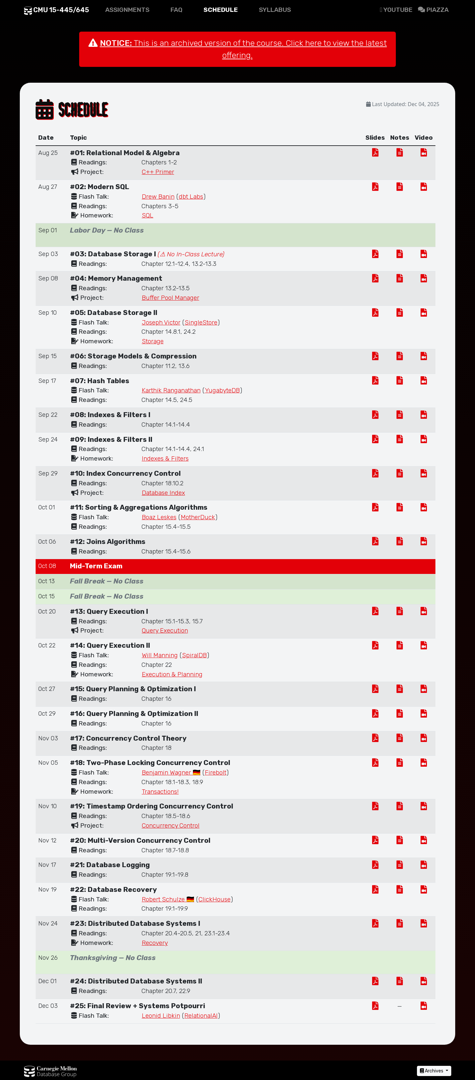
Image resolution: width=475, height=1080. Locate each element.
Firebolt (215, 772)
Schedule (221, 10)
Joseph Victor (161, 322)
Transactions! (160, 791)
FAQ (176, 10)
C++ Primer (158, 172)
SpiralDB (194, 655)
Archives (432, 1071)
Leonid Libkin (161, 1015)
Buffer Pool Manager (170, 297)
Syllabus (275, 10)
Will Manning (160, 655)
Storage (153, 341)
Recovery (155, 943)
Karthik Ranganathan (171, 390)
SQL (147, 215)
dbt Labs (191, 196)
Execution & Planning (172, 674)
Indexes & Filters (165, 458)
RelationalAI (201, 1015)
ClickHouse (215, 899)
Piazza (433, 10)
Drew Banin (158, 196)
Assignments (127, 10)
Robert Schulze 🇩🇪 (168, 899)
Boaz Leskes (159, 517)
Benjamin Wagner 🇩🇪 (171, 772)
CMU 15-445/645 (56, 10)
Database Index (163, 493)
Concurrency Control (171, 825)
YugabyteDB (222, 390)
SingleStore (201, 322)
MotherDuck (198, 517)
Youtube (396, 10)
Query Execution (165, 630)
